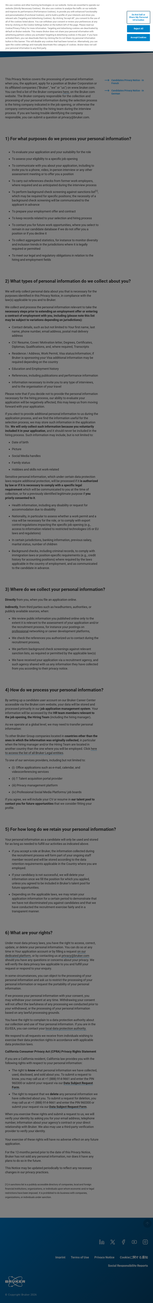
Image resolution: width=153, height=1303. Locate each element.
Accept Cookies (138, 37)
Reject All (138, 28)
